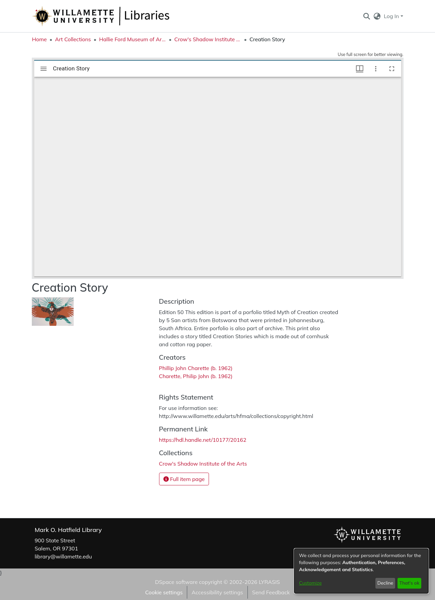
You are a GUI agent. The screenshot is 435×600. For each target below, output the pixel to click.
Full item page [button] (184, 479)
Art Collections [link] (73, 39)
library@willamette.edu (63, 556)
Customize (310, 583)
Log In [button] (392, 16)
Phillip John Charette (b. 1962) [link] (196, 368)
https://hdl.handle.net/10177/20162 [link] (202, 439)
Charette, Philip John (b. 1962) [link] (196, 376)
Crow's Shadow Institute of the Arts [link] (207, 39)
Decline (385, 583)
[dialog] (361, 571)
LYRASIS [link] (269, 582)
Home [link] (39, 39)
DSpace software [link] (176, 582)
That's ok (409, 583)
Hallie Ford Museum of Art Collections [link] (132, 39)
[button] (367, 16)
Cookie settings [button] (164, 592)
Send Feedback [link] (271, 592)
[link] (203, 463)
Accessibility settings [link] (217, 592)
